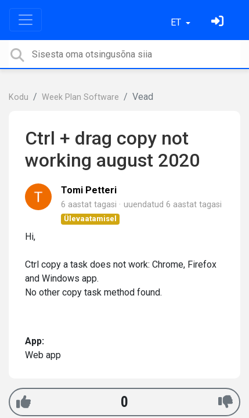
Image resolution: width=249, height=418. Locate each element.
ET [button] (177, 22)
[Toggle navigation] (25, 19)
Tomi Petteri (89, 190)
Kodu (18, 97)
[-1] (225, 402)
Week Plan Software (80, 97)
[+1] (23, 402)
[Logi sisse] (219, 22)
